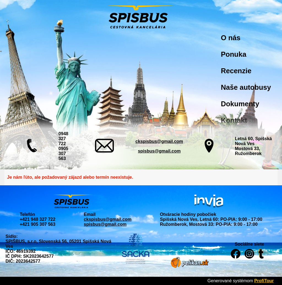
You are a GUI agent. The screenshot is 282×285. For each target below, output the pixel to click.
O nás (230, 38)
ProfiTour (264, 280)
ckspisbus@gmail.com (159, 141)
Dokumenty (240, 104)
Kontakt (234, 120)
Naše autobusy (246, 87)
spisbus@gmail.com (159, 151)
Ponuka (233, 54)
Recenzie (236, 71)
